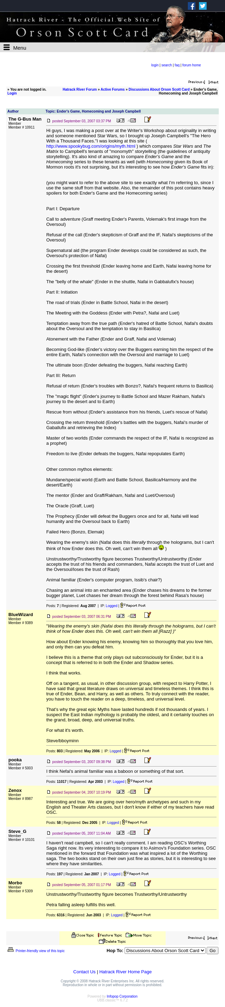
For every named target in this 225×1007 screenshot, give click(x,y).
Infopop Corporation (122, 996)
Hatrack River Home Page (125, 971)
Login (12, 93)
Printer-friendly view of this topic (36, 951)
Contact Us (84, 971)
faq (177, 65)
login (155, 65)
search (166, 65)
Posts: (52, 606)
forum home (191, 65)
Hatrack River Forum (80, 89)
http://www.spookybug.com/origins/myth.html (90, 146)
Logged (111, 606)
